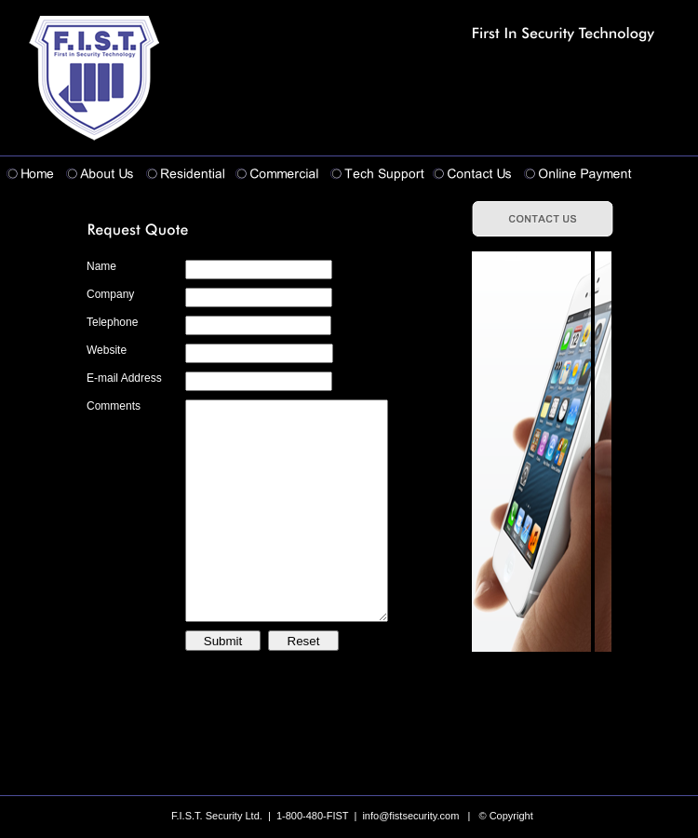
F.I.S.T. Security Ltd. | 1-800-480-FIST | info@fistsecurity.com (315, 815)
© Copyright (506, 815)
